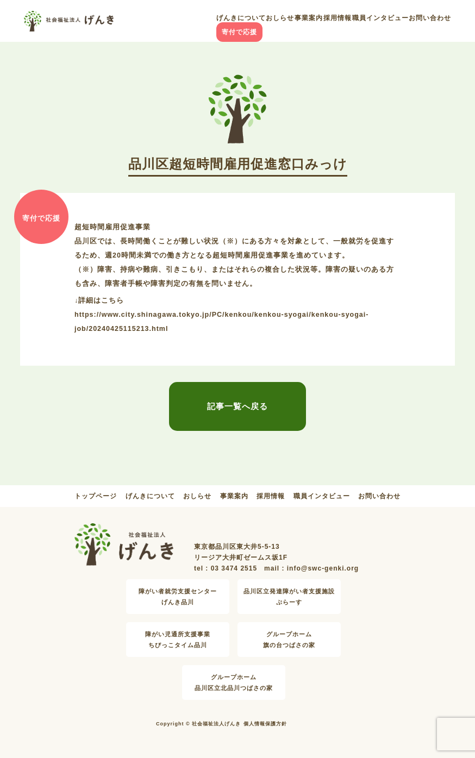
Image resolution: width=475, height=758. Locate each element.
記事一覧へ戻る (237, 406)
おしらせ (280, 18)
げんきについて (241, 18)
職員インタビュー (380, 18)
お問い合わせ (430, 18)
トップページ (95, 496)
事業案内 (309, 18)
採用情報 (337, 18)
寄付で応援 (239, 32)
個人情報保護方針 (265, 723)
